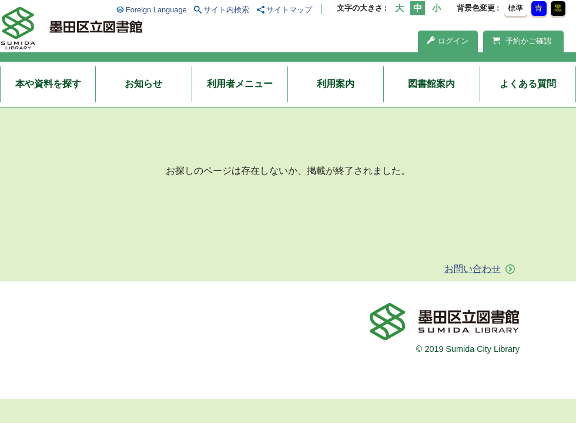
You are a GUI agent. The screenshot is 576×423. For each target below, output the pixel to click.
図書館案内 (431, 84)
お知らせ (143, 84)
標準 (515, 8)
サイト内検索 (226, 9)
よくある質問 (528, 84)
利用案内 (335, 84)
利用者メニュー (240, 84)
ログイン (447, 40)
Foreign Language (156, 9)
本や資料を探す (48, 84)
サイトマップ (289, 9)
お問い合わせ (472, 269)
